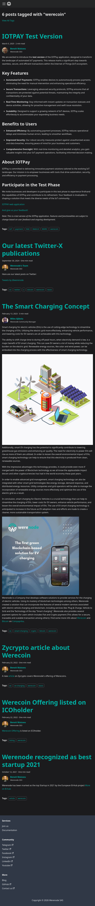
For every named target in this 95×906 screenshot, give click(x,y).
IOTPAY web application (13, 204)
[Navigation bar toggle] (4, 4)
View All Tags (8, 20)
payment (19, 229)
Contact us (8, 888)
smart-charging (21, 631)
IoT (10, 229)
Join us (5, 826)
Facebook (8, 853)
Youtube (7, 865)
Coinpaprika (18, 621)
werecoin (54, 229)
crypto (33, 631)
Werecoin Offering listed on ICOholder (44, 706)
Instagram (8, 857)
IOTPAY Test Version (32, 36)
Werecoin (81, 618)
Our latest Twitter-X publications (32, 249)
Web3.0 (35, 229)
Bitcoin (5, 621)
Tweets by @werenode (13, 280)
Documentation (9, 830)
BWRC (44, 229)
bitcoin (30, 289)
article (11, 676)
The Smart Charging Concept (46, 306)
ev (10, 289)
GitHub (6, 884)
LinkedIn (7, 861)
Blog (4, 880)
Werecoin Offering (11, 730)
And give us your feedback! (15, 210)
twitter (17, 289)
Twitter (6, 849)
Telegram (7, 845)
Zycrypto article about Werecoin (36, 651)
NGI (27, 229)
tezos (49, 289)
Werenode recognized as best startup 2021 (47, 761)
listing (12, 740)
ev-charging (19, 685)
